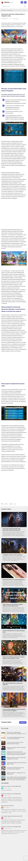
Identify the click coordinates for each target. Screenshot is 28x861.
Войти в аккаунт (22, 2)
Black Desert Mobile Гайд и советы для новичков (13, 683)
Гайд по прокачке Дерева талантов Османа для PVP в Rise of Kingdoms (14, 710)
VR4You (8, 2)
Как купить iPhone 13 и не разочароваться (14, 579)
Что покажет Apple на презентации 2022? (11, 816)
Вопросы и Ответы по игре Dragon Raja (11, 786)
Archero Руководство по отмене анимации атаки (14, 631)
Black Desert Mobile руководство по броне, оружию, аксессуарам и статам (14, 657)
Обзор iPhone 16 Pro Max (7, 805)
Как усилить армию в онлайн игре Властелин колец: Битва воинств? (11, 529)
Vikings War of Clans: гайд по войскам (12, 555)
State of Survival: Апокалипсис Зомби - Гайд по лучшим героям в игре (13, 605)
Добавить (22, 722)
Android (11, 503)
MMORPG (6, 503)
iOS (15, 503)
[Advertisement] (14, 486)
